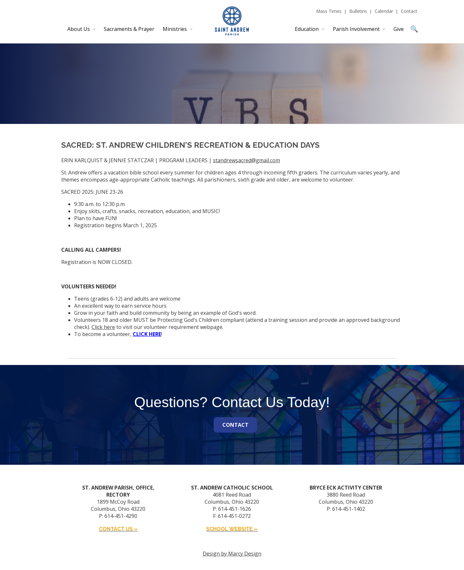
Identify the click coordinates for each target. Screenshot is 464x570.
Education (307, 29)
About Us (78, 29)
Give (398, 29)
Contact (409, 11)
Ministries (175, 29)
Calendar (384, 11)
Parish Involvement (356, 29)
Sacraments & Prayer (129, 29)
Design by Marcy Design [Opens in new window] (232, 553)
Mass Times (329, 11)
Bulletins (358, 11)
